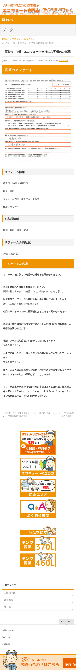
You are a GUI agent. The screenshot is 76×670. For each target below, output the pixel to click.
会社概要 (6, 644)
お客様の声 (63, 61)
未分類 (7, 607)
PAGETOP (66, 622)
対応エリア (7, 637)
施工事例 (8, 600)
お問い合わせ (8, 630)
